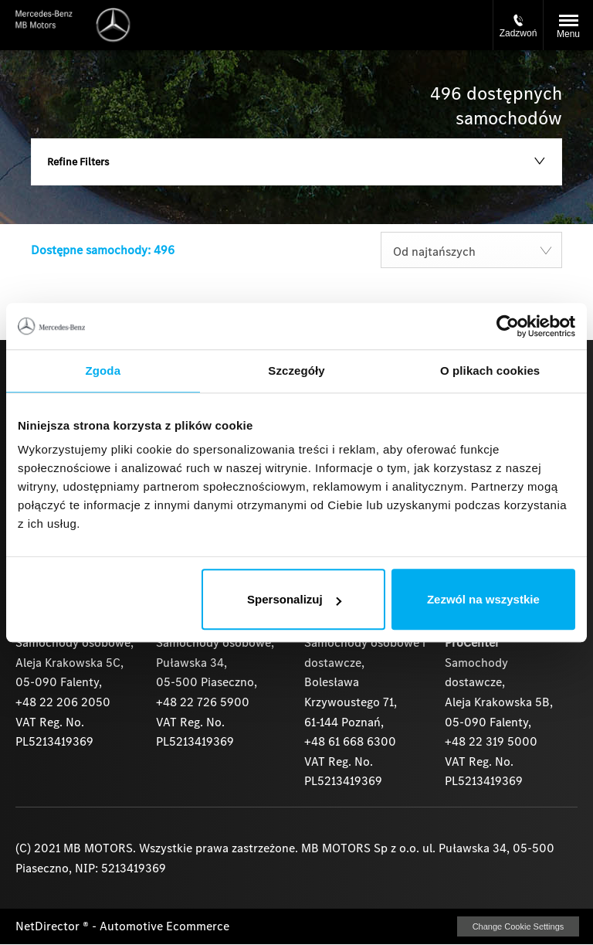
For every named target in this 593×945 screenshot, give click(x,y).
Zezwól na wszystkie (483, 599)
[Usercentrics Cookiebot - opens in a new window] (507, 326)
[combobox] (471, 250)
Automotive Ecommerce (164, 926)
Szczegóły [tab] (296, 370)
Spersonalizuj (294, 599)
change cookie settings (518, 926)
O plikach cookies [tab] (490, 370)
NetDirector (49, 926)
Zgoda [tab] (103, 370)
